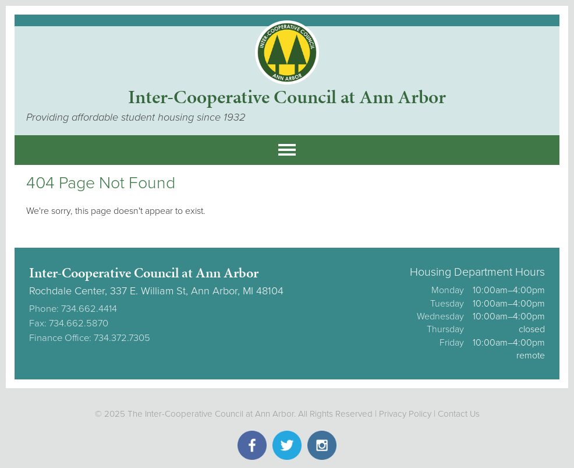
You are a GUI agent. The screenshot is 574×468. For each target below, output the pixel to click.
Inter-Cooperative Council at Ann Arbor (287, 96)
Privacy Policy (405, 414)
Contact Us (459, 414)
